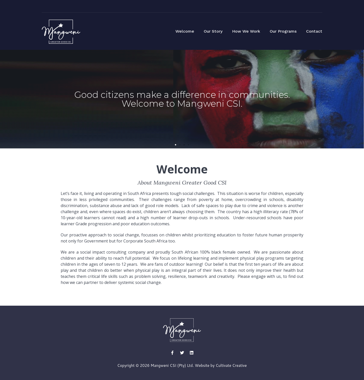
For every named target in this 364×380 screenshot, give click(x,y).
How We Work (246, 31)
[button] (175, 144)
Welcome (184, 31)
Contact (314, 31)
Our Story (213, 31)
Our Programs (283, 31)
